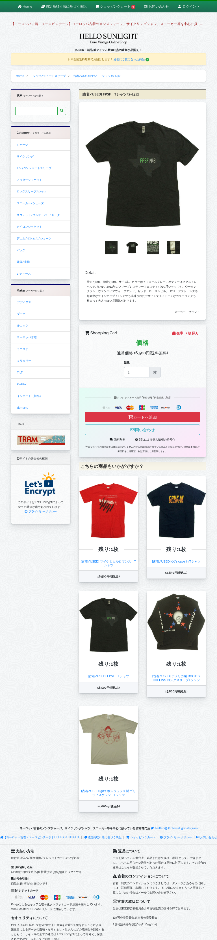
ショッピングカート (141, 837)
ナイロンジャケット (29, 226)
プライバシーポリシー (41, 511)
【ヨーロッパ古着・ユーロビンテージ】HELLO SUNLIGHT (39, 837)
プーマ (21, 313)
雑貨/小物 (23, 261)
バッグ (21, 250)
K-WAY (22, 384)
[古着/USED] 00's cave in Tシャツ (176, 561)
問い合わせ (142, 429)
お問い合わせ (206, 837)
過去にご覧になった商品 (131, 59)
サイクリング (25, 156)
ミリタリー (24, 360)
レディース (24, 273)
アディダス (24, 302)
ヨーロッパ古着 (27, 337)
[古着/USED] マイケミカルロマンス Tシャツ (108, 563)
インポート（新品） (29, 395)
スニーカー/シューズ (30, 203)
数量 (127, 362)
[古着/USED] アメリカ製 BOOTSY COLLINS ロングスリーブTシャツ (176, 678)
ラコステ (22, 349)
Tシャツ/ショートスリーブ (34, 168)
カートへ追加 (142, 417)
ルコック (22, 325)
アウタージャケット (29, 179)
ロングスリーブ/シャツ (32, 191)
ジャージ (22, 144)
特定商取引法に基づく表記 (102, 837)
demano (22, 407)
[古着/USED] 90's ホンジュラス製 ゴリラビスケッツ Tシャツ (108, 793)
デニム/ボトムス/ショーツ (34, 238)
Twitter (157, 828)
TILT (20, 372)
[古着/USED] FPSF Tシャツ (108, 676)
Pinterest (172, 828)
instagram (189, 828)
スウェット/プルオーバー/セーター (40, 215)
